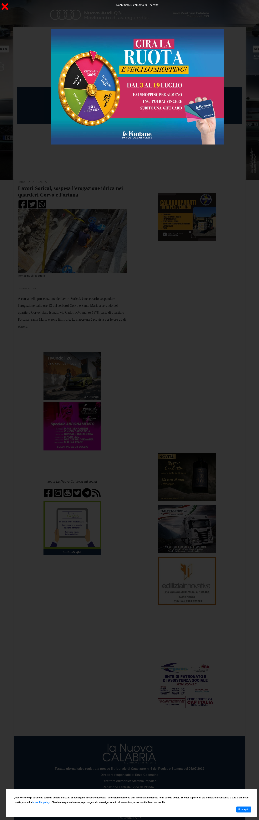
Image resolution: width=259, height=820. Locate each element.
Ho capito (243, 809)
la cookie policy (41, 802)
